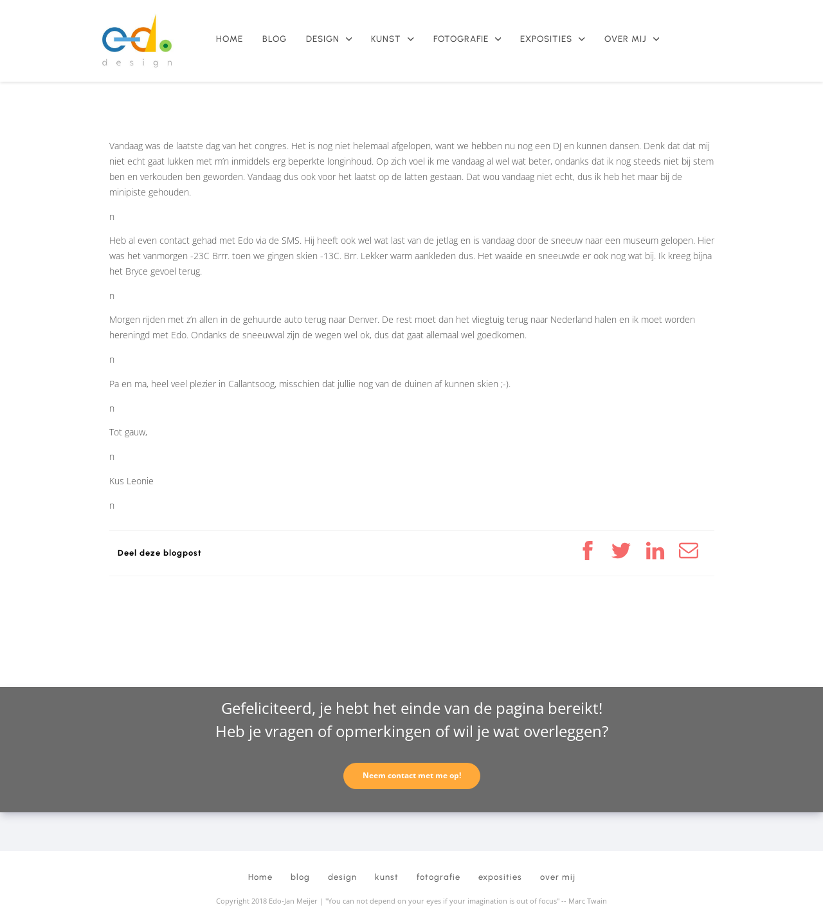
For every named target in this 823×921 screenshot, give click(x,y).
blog (274, 39)
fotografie (467, 39)
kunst (392, 39)
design (329, 39)
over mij (631, 39)
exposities (552, 39)
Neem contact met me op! (412, 775)
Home (229, 39)
